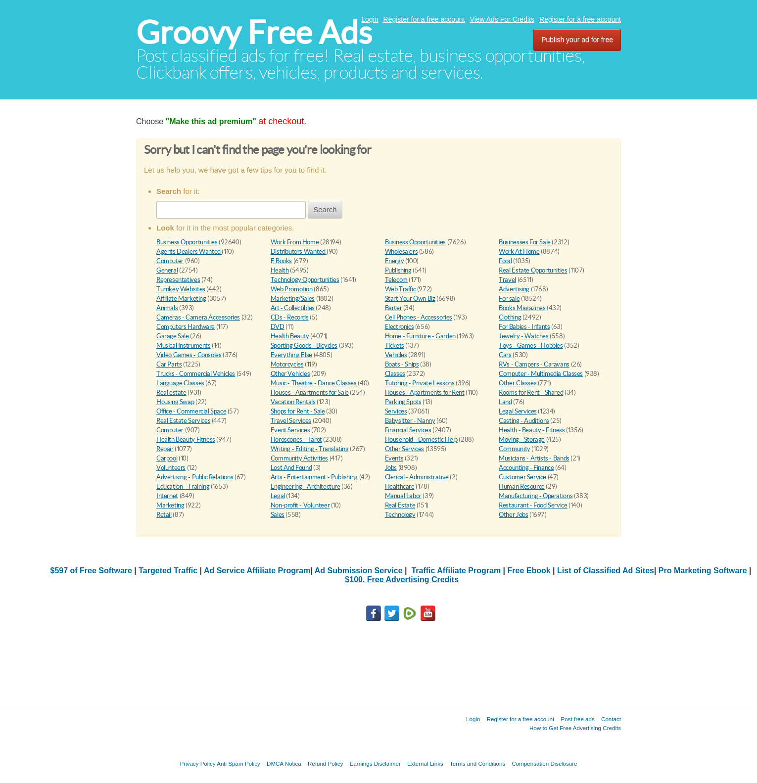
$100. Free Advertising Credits (402, 579)
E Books (281, 261)
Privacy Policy (197, 763)
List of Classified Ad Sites (605, 570)
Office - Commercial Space (191, 411)
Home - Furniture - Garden (420, 336)
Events (394, 458)
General (167, 270)
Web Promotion (292, 289)
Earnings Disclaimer (375, 763)
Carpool (166, 458)
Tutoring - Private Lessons (420, 383)
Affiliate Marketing (181, 298)
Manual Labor (403, 496)
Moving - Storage (522, 439)
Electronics (399, 326)
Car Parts (169, 364)
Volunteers (171, 467)
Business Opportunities (186, 242)
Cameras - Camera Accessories (198, 317)
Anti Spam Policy (238, 763)
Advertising (514, 289)
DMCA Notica (284, 763)
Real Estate (400, 505)
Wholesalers (401, 251)
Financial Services (408, 430)
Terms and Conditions (477, 763)
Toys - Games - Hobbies (531, 345)
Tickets (394, 345)
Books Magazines (522, 308)
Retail (164, 514)
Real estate (171, 392)
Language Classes (180, 383)
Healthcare (400, 486)
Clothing (510, 317)
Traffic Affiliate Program (456, 570)
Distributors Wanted (299, 251)
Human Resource (522, 486)
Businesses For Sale (525, 242)
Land (505, 402)
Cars (505, 355)
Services (396, 411)
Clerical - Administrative (417, 477)
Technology (400, 514)
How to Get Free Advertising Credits (575, 728)
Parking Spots (403, 402)
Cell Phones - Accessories (418, 317)
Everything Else (291, 355)
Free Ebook (529, 570)
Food (505, 261)
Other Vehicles (290, 373)
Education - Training (182, 486)
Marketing (170, 505)
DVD (277, 326)
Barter (393, 308)
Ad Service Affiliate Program (257, 570)
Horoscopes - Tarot (296, 439)
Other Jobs (513, 514)
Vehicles (396, 355)
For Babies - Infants (524, 326)
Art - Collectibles (293, 308)
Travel (507, 279)
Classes (395, 373)
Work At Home (519, 251)
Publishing (398, 270)
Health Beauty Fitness (185, 439)
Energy (394, 261)
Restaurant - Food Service (533, 505)
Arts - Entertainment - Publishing (314, 477)
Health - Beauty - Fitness (532, 430)
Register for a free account (424, 19)
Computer (170, 261)
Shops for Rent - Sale (298, 411)
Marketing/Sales (293, 298)
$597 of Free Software (91, 570)
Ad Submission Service (359, 570)
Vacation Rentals (293, 402)
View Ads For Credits (502, 19)
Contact (611, 719)
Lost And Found (291, 467)
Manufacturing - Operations (535, 496)
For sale (509, 298)
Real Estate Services (183, 420)
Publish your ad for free (577, 40)
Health (280, 270)
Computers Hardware (185, 326)
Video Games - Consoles (188, 355)
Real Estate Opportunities (533, 270)
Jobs (391, 467)
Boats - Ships (402, 364)
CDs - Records (290, 317)
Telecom (396, 279)
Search (325, 209)
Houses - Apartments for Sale (310, 392)
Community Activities (299, 458)
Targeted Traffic (168, 570)
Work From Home (295, 242)
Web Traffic (400, 289)
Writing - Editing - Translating (310, 449)
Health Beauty (290, 336)
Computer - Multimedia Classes (541, 373)
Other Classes (517, 383)
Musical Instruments (183, 345)
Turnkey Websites (180, 289)
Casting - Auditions (524, 420)
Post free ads (577, 719)
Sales (277, 514)
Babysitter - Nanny (410, 420)
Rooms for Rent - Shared (531, 392)
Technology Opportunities (305, 279)
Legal (278, 496)
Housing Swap (175, 402)
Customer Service (522, 477)
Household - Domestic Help (421, 439)
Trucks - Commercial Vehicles (195, 373)
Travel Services (291, 420)
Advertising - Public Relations (194, 477)
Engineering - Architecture (305, 486)
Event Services (290, 430)
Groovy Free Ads (254, 32)
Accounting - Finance (526, 467)
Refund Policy (325, 763)
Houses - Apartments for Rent (425, 392)
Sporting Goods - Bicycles (304, 345)
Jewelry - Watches (523, 336)
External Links (425, 763)
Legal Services (518, 411)
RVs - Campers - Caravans (534, 364)
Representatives (178, 279)
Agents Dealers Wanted (189, 251)
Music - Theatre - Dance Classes (314, 383)
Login (369, 19)
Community (514, 449)
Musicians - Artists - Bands (534, 458)
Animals (167, 308)
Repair (165, 449)
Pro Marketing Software (703, 570)
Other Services (405, 449)
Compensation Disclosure (544, 763)
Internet (167, 496)
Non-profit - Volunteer (300, 505)
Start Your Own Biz (410, 298)
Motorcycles (287, 364)
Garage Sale (172, 336)
